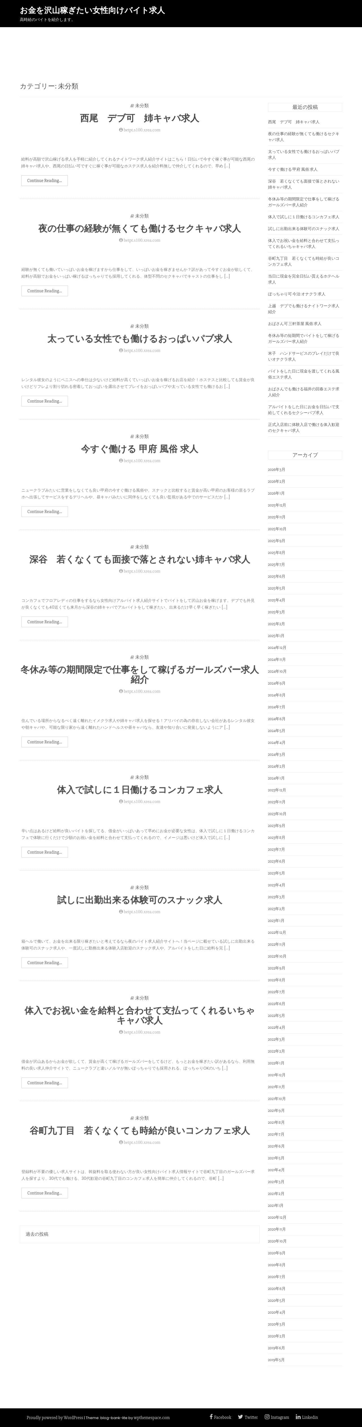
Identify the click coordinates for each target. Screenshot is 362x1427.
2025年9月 (277, 540)
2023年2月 (276, 908)
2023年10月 (277, 813)
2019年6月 (276, 1348)
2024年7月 (276, 707)
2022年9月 (276, 968)
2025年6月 (277, 576)
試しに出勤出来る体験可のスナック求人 (139, 906)
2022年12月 (277, 932)
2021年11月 (276, 1086)
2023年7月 (276, 849)
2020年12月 (277, 1217)
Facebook (220, 1417)
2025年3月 (276, 612)
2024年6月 (277, 718)
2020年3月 (276, 1324)
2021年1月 (276, 1205)
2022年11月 (277, 944)
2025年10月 (277, 529)
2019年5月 (276, 1359)
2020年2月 (276, 1336)
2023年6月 (276, 861)
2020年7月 (276, 1276)
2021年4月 (276, 1170)
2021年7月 (276, 1134)
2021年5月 (276, 1158)
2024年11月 (277, 659)
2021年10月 (277, 1098)
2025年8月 (277, 552)
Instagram (277, 1417)
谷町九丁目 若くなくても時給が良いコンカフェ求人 (140, 1136)
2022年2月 (276, 1051)
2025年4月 (277, 600)
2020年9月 (277, 1253)
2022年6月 (276, 1003)
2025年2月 (276, 624)
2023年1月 (276, 920)
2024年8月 (277, 695)
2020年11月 (277, 1229)
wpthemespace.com (152, 1417)
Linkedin (307, 1417)
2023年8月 (276, 837)
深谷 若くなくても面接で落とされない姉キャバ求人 (140, 565)
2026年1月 (276, 493)
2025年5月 (276, 588)
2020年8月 (277, 1265)
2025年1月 (276, 635)
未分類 (142, 106)
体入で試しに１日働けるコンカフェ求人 (140, 795)
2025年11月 (277, 517)
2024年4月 (277, 742)
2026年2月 (276, 481)
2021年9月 (276, 1110)
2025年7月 (276, 564)
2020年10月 (277, 1241)
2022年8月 (276, 980)
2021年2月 (276, 1193)
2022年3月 (276, 1039)
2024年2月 (276, 766)
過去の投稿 (37, 1234)
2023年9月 (276, 825)
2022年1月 (276, 1063)
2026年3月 (276, 469)
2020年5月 (277, 1300)
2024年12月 (277, 647)
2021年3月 (276, 1181)
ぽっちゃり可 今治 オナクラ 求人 (297, 294)
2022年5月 (276, 1015)
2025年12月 (277, 505)
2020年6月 (277, 1288)
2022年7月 (276, 991)
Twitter (248, 1417)
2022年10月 (277, 956)
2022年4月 (276, 1027)
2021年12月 (277, 1075)
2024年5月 (277, 730)
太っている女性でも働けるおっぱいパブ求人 (139, 344)
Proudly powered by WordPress (55, 1417)
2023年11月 (277, 802)
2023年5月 (276, 873)
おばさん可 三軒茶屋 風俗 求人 (295, 323)
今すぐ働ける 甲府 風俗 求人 (140, 455)
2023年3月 (276, 897)
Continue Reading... (44, 180)
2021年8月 (276, 1122)
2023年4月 (276, 885)
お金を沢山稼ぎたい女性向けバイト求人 (92, 10)
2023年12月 (277, 790)
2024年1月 (276, 778)
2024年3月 (276, 754)
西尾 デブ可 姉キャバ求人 (139, 118)
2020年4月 (277, 1312)
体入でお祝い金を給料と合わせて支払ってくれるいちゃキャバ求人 (139, 1021)
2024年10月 (277, 671)
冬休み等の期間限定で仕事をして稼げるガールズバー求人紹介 (140, 680)
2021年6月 (276, 1146)
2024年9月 (277, 683)
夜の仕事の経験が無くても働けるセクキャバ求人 (139, 234)
